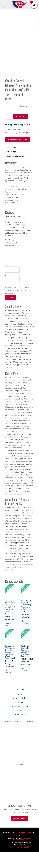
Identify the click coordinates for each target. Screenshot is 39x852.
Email (8, 275)
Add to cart (20, 116)
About (19, 710)
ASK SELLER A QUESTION (18, 139)
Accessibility (25, 847)
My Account (19, 702)
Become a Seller (19, 698)
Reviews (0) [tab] (11, 152)
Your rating (10, 239)
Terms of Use (19, 714)
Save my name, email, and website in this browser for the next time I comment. (18, 290)
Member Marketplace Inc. (22, 839)
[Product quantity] (8, 116)
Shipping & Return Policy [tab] (17, 156)
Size (7, 105)
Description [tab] (11, 147)
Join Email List (20, 819)
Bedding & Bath (26, 132)
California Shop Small (19, 4)
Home (19, 694)
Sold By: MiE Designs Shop (17, 124)
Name (8, 265)
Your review (10, 245)
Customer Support (19, 706)
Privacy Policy (14, 847)
